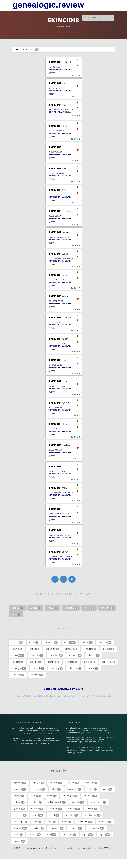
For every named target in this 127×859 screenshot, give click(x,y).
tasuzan (35, 834)
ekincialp (37, 655)
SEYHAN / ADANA (56, 112)
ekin (70, 642)
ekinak (87, 642)
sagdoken (57, 828)
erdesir (19, 802)
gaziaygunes (98, 802)
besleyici (39, 789)
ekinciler (108, 661)
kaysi (38, 815)
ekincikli (71, 661)
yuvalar (19, 841)
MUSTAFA (71, 607)
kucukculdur (93, 815)
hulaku (74, 808)
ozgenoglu (85, 821)
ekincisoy (57, 668)
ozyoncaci (105, 821)
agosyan (38, 782)
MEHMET (17, 607)
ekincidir (75, 655)
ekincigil (36, 661)
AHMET (35, 607)
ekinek (93, 668)
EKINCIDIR (28, 49)
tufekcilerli (69, 834)
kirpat (54, 815)
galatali (78, 802)
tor (51, 834)
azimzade (91, 782)
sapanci (76, 828)
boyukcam (74, 789)
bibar (56, 789)
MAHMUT (107, 607)
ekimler (17, 642)
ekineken (17, 674)
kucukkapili (20, 821)
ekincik (53, 661)
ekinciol (38, 668)
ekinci (17, 655)
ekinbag (33, 648)
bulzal (92, 789)
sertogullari (96, 828)
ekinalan (105, 642)
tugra (105, 834)
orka (52, 821)
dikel (36, 795)
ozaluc (66, 821)
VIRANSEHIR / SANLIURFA (60, 133)
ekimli (33, 642)
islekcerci (20, 815)
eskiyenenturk (57, 802)
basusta (20, 789)
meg (37, 821)
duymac (90, 795)
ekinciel (94, 655)
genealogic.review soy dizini (63, 688)
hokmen (56, 808)
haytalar (37, 808)
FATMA (89, 607)
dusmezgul (70, 795)
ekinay (16, 648)
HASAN (52, 607)
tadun (18, 834)
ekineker (37, 674)
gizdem (19, 808)
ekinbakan (52, 648)
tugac (87, 834)
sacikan (38, 828)
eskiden (36, 802)
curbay (19, 795)
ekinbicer (89, 648)
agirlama (20, 782)
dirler (52, 795)
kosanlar (72, 815)
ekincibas (56, 655)
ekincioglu (18, 668)
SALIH (15, 614)
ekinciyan (75, 668)
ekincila (89, 661)
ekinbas (71, 648)
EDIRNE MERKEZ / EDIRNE (60, 69)
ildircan (92, 808)
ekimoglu (51, 642)
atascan (56, 782)
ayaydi (73, 782)
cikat (107, 789)
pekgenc (20, 828)
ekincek (108, 648)
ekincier (17, 661)
